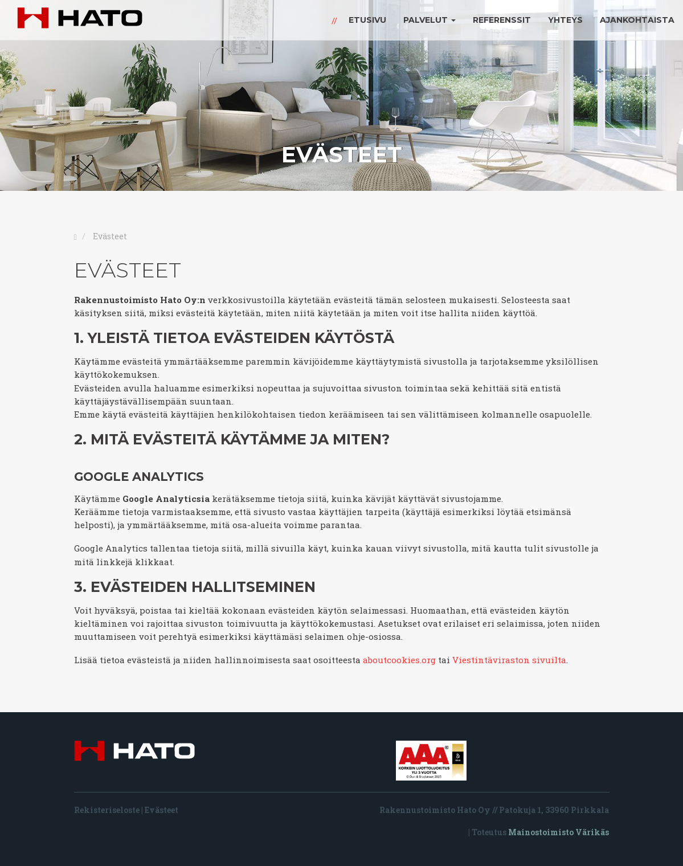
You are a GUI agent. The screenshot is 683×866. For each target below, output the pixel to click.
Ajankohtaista (637, 20)
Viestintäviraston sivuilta (509, 659)
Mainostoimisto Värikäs (558, 832)
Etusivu (367, 20)
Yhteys (565, 20)
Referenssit (502, 20)
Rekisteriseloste (107, 809)
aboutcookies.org (399, 659)
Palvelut (429, 20)
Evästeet (161, 809)
